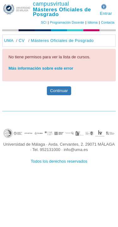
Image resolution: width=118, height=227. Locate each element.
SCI (44, 22)
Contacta (108, 22)
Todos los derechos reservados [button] (59, 161)
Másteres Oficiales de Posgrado (62, 12)
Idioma (92, 22)
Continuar (59, 90)
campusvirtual (51, 4)
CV (22, 40)
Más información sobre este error (40, 68)
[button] (104, 5)
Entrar (106, 13)
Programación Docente (67, 22)
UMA (9, 40)
